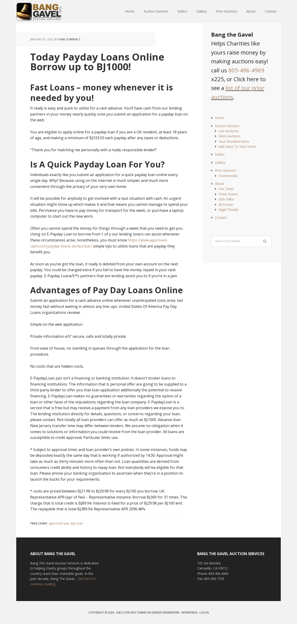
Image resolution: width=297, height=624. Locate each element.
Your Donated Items (234, 141)
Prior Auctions (225, 170)
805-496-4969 (246, 70)
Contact (221, 217)
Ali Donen (226, 204)
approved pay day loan (66, 523)
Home (219, 118)
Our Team (226, 189)
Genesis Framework (165, 612)
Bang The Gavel (46, 11)
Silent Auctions (230, 136)
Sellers (220, 154)
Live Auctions (229, 131)
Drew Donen (228, 194)
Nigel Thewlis (229, 209)
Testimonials (228, 176)
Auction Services (227, 126)
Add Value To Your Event (237, 146)
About (219, 183)
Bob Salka (226, 199)
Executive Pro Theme (131, 612)
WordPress (189, 612)
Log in (204, 612)
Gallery (220, 162)
